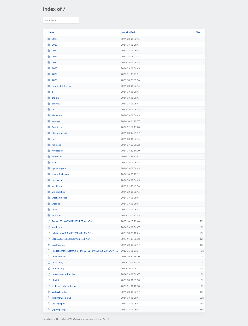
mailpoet (54, 144)
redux (52, 162)
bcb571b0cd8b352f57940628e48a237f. (70, 233)
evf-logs (53, 121)
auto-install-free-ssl (59, 86)
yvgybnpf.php (56, 309)
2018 (52, 38)
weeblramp (55, 186)
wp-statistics (56, 191)
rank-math (54, 156)
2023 (52, 68)
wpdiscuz (54, 209)
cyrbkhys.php (56, 244)
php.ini (53, 280)
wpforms (54, 215)
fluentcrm (54, 127)
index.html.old (56, 256)
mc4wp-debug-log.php (61, 274)
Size (198, 32)
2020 (52, 50)
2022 (52, 62)
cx (50, 109)
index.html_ (55, 262)
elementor (54, 115)
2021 (52, 56)
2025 (52, 80)
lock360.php (55, 268)
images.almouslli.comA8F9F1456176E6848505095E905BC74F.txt (82, 250)
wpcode (53, 203)
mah (51, 139)
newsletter (55, 150)
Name (51, 32)
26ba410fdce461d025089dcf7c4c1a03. (69, 221)
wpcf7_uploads (57, 197)
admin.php (54, 227)
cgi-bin (53, 97)
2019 (52, 44)
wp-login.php (56, 303)
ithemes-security (58, 133)
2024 (52, 74)
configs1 (53, 103)
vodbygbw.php (57, 291)
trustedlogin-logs (58, 174)
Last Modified (128, 32)
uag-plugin (54, 180)
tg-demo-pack (56, 168)
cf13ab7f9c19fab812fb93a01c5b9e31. (69, 238)
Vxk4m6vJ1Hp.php (59, 297)
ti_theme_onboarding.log (62, 286)
